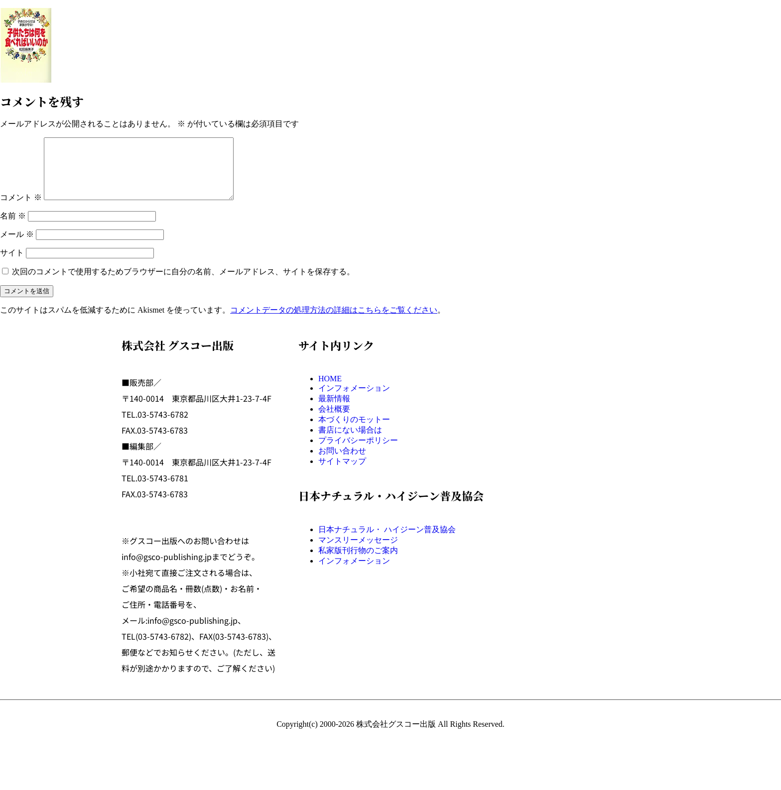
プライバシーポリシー (358, 452)
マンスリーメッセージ (358, 552)
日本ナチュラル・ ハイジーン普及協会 (387, 541)
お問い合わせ (342, 462)
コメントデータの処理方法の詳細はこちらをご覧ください (333, 322)
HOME (330, 390)
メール (17, 246)
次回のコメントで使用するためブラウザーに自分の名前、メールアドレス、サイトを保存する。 (183, 283)
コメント (21, 209)
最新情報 (334, 410)
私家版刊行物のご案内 (358, 562)
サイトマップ (342, 473)
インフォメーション (354, 400)
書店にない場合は (350, 442)
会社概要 (334, 421)
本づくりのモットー (354, 431)
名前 (13, 228)
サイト (12, 264)
